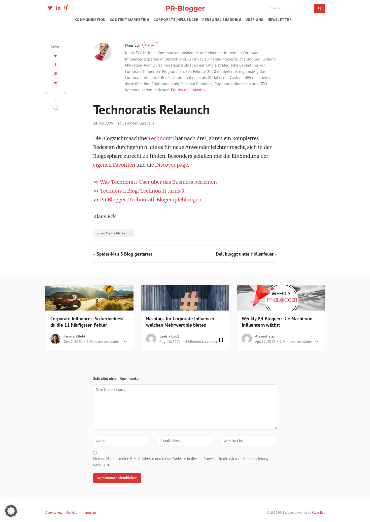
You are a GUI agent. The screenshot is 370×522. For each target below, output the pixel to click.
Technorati (161, 138)
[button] (11, 511)
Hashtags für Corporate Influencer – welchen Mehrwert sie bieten (182, 322)
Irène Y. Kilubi (74, 336)
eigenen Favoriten (114, 165)
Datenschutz (53, 512)
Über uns (254, 19)
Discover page (171, 165)
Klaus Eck (141, 45)
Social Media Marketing (114, 233)
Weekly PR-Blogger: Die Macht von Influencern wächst (277, 322)
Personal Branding (221, 19)
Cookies (71, 512)
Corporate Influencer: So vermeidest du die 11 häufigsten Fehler (87, 322)
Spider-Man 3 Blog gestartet (124, 254)
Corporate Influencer (175, 19)
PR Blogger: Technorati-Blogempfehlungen (150, 200)
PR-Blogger (185, 8)
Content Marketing (130, 19)
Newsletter (279, 19)
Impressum (88, 512)
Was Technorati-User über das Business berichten (158, 182)
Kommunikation (90, 19)
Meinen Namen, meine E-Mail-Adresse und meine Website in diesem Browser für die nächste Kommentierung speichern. (180, 461)
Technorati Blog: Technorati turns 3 (142, 191)
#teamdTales (265, 336)
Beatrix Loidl (169, 336)
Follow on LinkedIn (188, 90)
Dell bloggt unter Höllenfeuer (245, 254)
